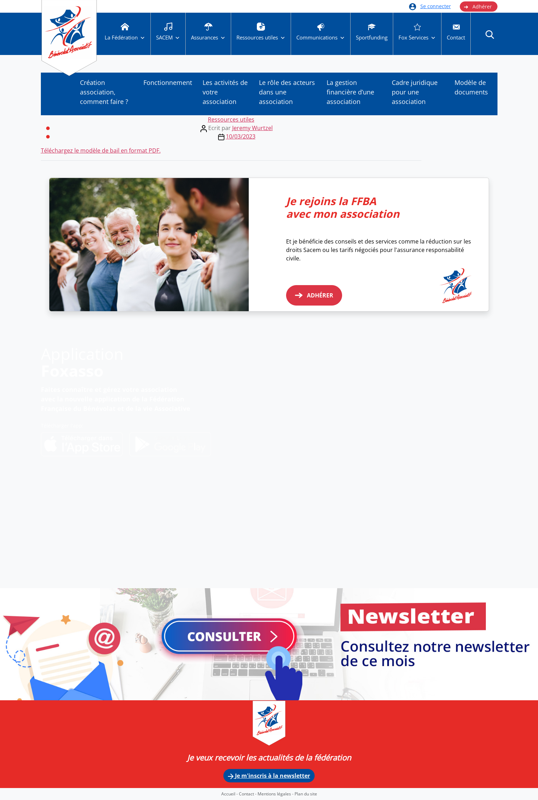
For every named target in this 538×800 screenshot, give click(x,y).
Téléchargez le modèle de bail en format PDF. (101, 150)
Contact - (248, 794)
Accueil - (230, 794)
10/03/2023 (240, 136)
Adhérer (478, 6)
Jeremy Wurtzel (252, 128)
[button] (490, 34)
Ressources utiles (231, 119)
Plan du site (306, 794)
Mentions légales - (276, 794)
